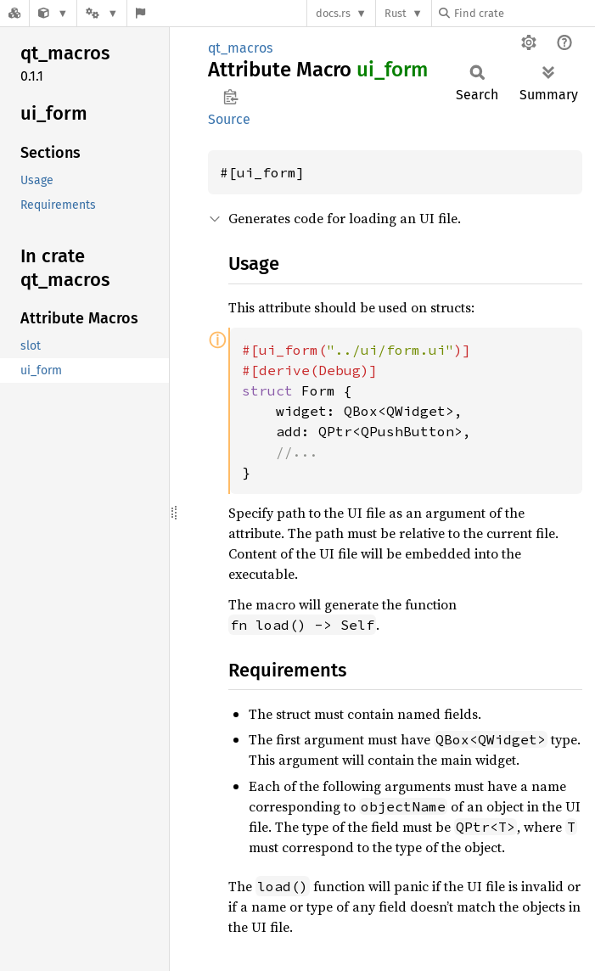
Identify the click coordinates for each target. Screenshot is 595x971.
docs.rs (333, 13)
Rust (396, 13)
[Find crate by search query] (523, 13)
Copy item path (230, 96)
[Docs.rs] (14, 13)
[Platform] (101, 13)
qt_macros (240, 48)
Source (229, 119)
